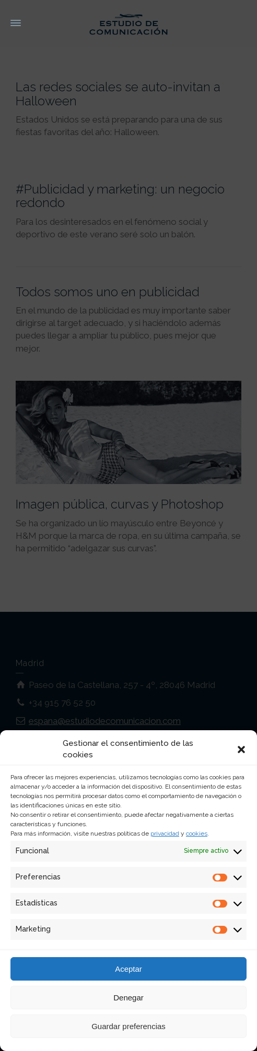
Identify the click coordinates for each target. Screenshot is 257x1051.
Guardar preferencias (128, 1026)
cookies (196, 833)
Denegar (128, 997)
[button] (241, 749)
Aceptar (128, 968)
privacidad (164, 833)
